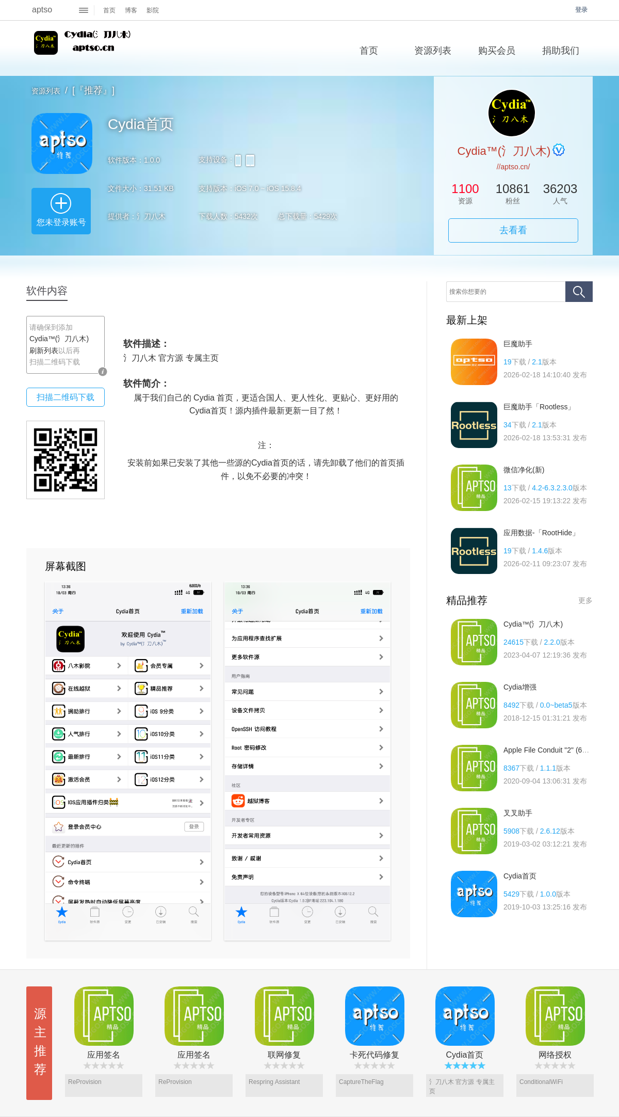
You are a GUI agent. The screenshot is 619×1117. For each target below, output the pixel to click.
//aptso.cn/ (513, 167)
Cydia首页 (519, 876)
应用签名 (103, 1054)
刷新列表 (43, 350)
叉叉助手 (517, 813)
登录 (581, 9)
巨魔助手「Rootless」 (539, 407)
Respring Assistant (274, 1082)
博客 (131, 10)
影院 (152, 10)
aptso (42, 9)
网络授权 (555, 1054)
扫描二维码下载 (65, 397)
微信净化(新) (523, 470)
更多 (585, 600)
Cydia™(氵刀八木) (84, 48)
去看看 (513, 230)
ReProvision (85, 1082)
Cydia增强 (519, 687)
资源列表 (45, 91)
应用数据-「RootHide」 (541, 533)
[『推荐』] (93, 90)
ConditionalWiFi (541, 1082)
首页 (109, 10)
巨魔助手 (517, 344)
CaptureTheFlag (361, 1082)
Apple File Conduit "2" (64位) (549, 750)
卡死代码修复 (374, 1054)
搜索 (579, 291)
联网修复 (284, 1054)
